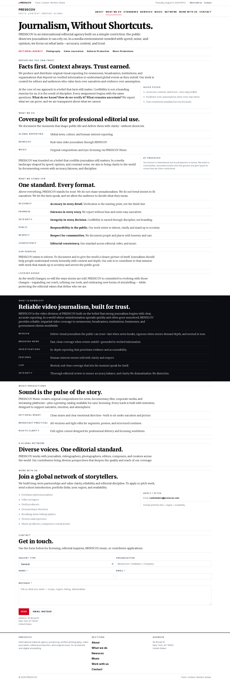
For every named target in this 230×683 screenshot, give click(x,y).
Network (171, 12)
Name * (23, 570)
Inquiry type (27, 558)
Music (159, 12)
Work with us (196, 2)
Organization (125, 558)
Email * (120, 570)
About (99, 12)
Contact (207, 2)
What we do (114, 12)
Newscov (146, 12)
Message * (25, 583)
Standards (130, 12)
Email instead (42, 611)
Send (24, 611)
